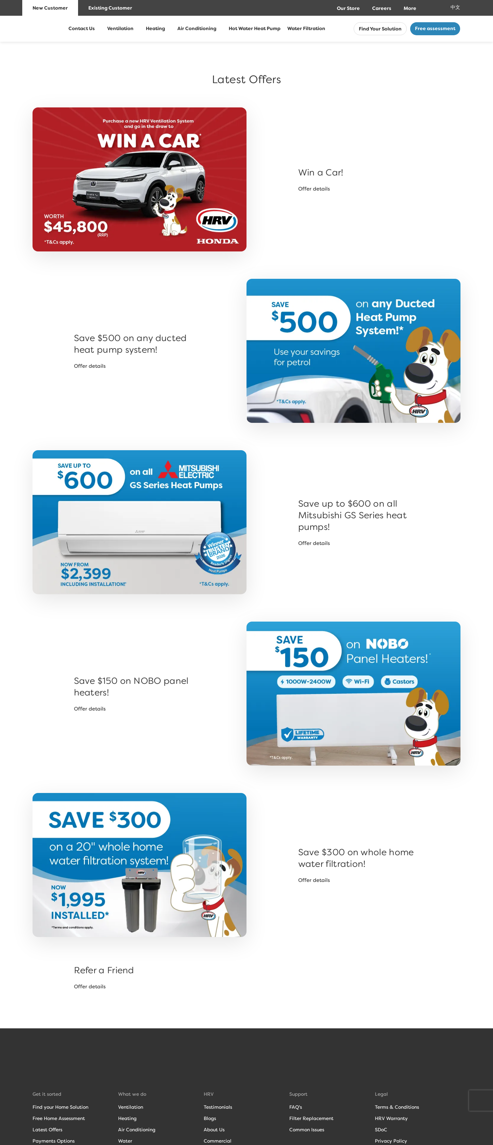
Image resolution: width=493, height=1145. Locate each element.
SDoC (381, 1130)
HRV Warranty (391, 1118)
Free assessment (435, 28)
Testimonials (218, 1107)
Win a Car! (320, 172)
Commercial (217, 1141)
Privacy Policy (391, 1141)
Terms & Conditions (397, 1107)
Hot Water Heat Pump (254, 28)
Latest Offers (47, 1130)
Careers (381, 8)
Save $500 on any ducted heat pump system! (130, 343)
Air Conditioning (196, 28)
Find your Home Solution (60, 1107)
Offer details (314, 188)
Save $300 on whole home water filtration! (356, 858)
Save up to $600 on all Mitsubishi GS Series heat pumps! (352, 515)
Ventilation (120, 28)
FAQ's (295, 1107)
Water (125, 1141)
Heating (155, 28)
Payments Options (54, 1141)
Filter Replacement (311, 1118)
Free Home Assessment (59, 1118)
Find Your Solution (380, 29)
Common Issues (306, 1130)
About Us (214, 1130)
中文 (455, 7)
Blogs (210, 1118)
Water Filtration (306, 28)
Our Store (348, 8)
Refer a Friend (104, 970)
